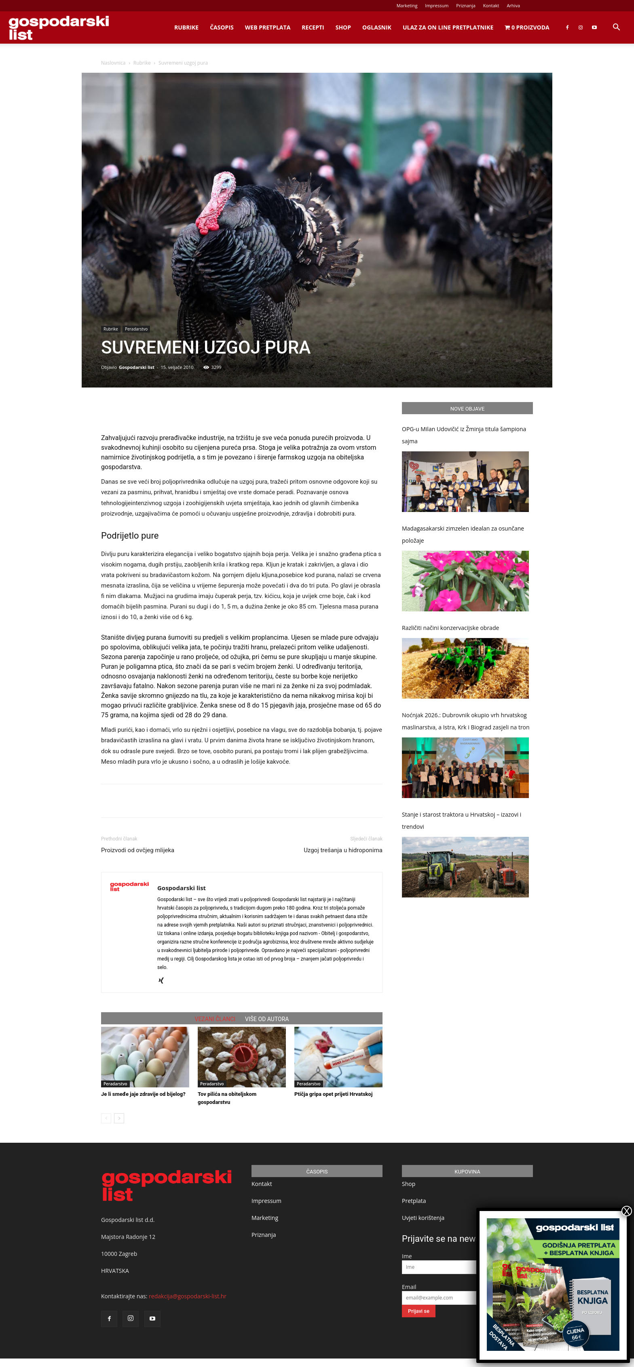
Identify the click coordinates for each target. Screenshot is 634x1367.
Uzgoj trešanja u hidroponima (343, 850)
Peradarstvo (136, 329)
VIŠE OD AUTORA (267, 1019)
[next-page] (119, 1118)
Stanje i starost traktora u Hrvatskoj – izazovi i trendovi (461, 820)
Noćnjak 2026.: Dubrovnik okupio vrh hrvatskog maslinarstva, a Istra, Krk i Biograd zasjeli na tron (466, 721)
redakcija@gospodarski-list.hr (187, 1296)
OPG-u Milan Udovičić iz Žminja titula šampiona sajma (464, 435)
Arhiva (513, 5)
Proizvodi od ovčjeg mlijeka (137, 850)
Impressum (436, 5)
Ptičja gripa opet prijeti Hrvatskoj (333, 1094)
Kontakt (491, 5)
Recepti (313, 27)
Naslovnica (113, 62)
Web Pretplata (268, 27)
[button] (616, 28)
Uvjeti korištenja (423, 1218)
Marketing (407, 5)
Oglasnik (376, 27)
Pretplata (414, 1201)
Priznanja (466, 5)
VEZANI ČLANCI (215, 1019)
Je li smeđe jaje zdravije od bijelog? (143, 1094)
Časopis (222, 27)
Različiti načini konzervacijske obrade (450, 628)
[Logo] (58, 27)
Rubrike (186, 27)
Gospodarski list (136, 367)
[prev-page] (106, 1118)
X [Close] (626, 1211)
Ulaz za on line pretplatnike (448, 27)
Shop (343, 27)
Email (409, 1287)
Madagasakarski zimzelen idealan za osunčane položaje (463, 534)
